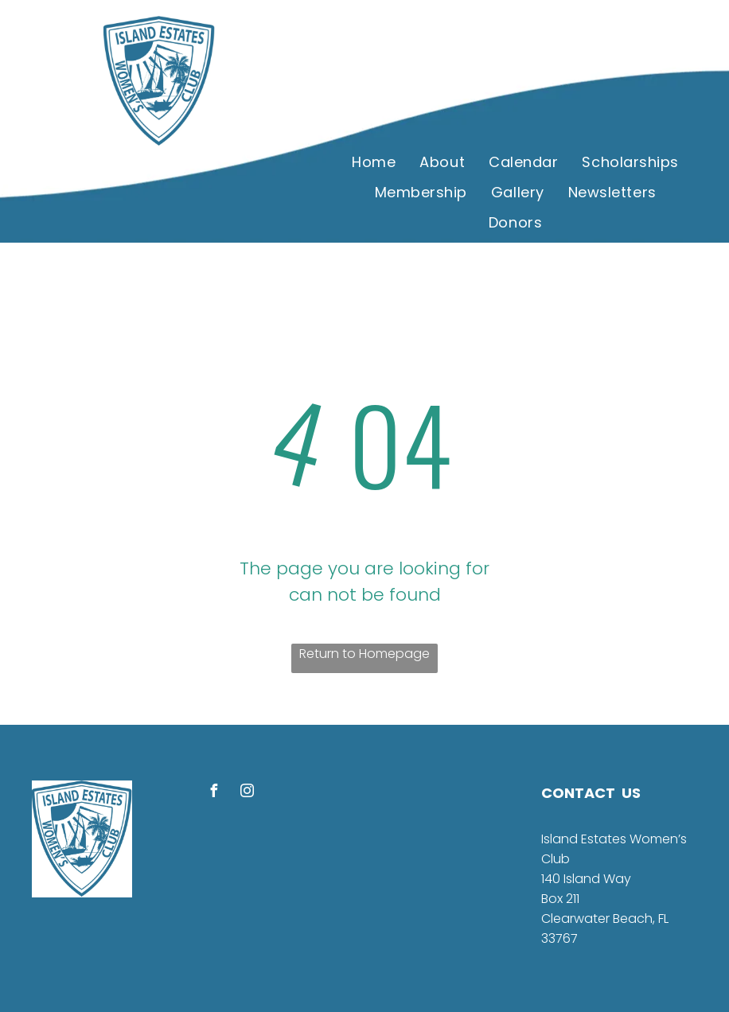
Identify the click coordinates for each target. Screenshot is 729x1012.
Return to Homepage (364, 653)
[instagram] (246, 792)
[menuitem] (373, 161)
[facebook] (213, 792)
